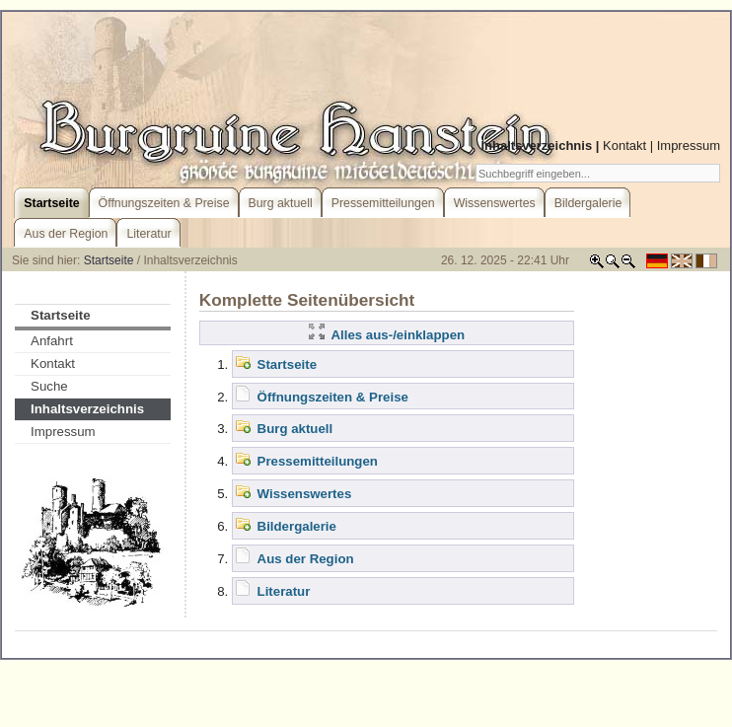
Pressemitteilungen (317, 461)
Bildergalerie (296, 526)
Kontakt (624, 145)
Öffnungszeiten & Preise (332, 397)
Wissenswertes (304, 493)
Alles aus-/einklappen (387, 334)
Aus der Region (305, 558)
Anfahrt (52, 340)
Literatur (284, 591)
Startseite (109, 260)
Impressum (688, 145)
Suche (49, 386)
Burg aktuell (295, 428)
